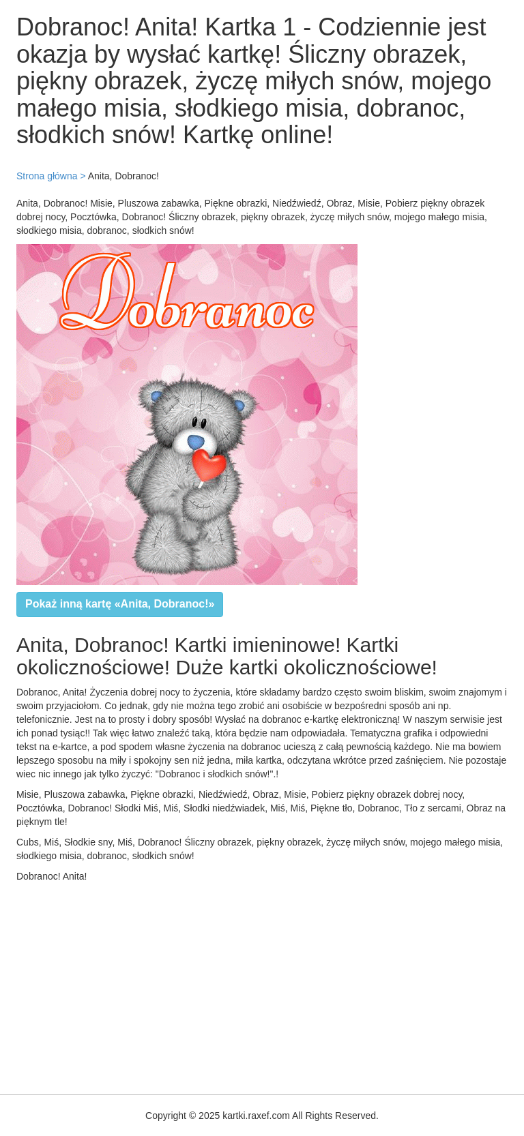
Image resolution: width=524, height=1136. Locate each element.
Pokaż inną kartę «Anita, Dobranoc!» (119, 604)
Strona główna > (51, 175)
